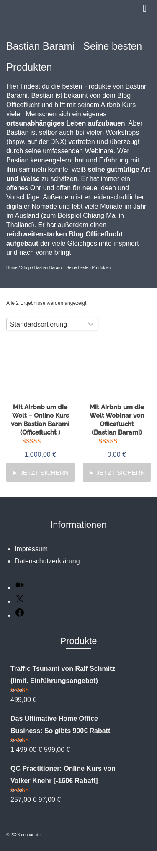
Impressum (31, 548)
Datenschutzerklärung (47, 561)
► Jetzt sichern (40, 472)
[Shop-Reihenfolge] (52, 324)
